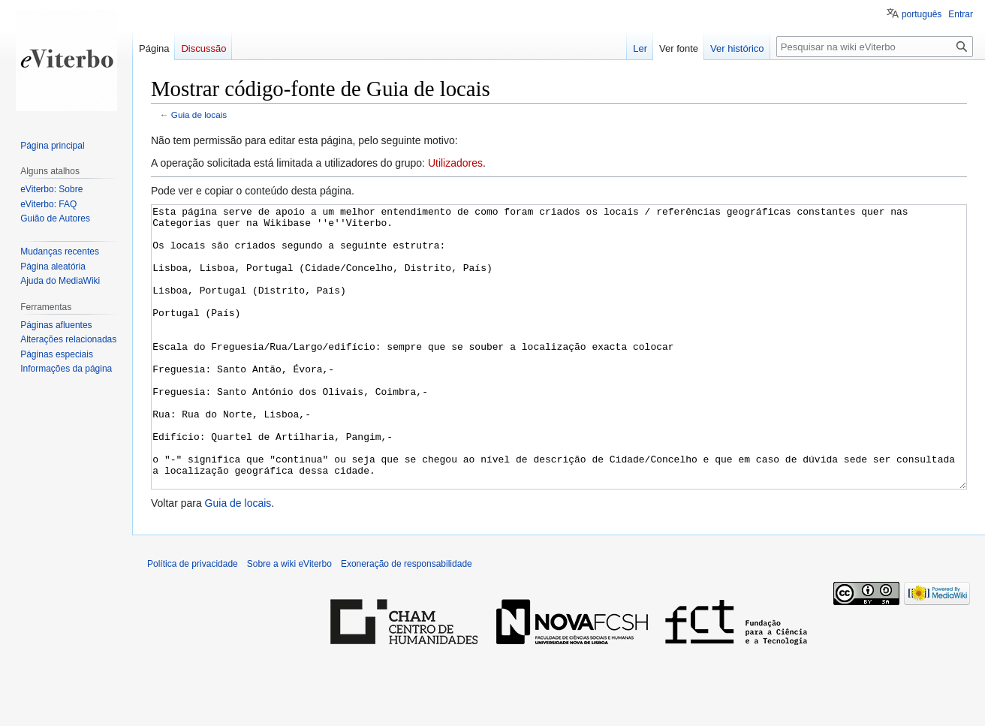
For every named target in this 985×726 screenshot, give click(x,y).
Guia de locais (199, 114)
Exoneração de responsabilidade (406, 620)
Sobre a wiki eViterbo (289, 620)
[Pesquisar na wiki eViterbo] (874, 46)
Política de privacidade (192, 620)
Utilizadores (455, 163)
